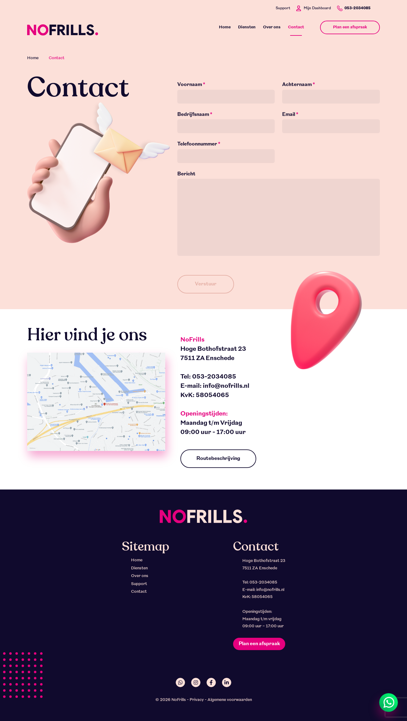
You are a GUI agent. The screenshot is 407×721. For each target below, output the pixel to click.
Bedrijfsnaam (194, 114)
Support (283, 8)
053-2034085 (357, 8)
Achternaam (298, 84)
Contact (139, 592)
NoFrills (178, 700)
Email (290, 114)
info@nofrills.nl (226, 386)
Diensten (139, 568)
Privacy (197, 700)
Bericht (186, 174)
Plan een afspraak (259, 643)
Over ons (139, 576)
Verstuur (205, 284)
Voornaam (191, 84)
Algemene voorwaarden (230, 700)
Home (33, 58)
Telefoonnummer (198, 144)
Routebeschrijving (218, 458)
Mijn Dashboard (317, 8)
